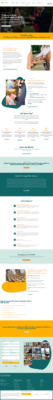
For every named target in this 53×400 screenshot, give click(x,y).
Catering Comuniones (17, 387)
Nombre (3, 341)
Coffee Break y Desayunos (31, 387)
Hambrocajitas (29, 383)
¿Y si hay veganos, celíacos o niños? (8, 312)
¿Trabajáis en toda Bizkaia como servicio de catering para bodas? (14, 314)
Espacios (34, 3)
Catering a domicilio (30, 384)
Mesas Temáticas (29, 392)
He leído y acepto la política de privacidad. (7, 361)
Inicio (1, 0)
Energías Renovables (34, 398)
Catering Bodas (16, 383)
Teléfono (12, 341)
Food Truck (28, 381)
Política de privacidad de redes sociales (18, 398)
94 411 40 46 (2, 382)
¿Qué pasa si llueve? (6, 310)
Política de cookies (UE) (27, 398)
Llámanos (6, 366)
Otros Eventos (23, 3)
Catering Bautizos (16, 386)
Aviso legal (2, 398)
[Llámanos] (6, 365)
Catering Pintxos (29, 386)
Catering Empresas (16, 381)
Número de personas (13, 352)
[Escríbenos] (15, 365)
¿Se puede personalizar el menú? (8, 307)
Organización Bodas (17, 384)
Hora (11, 349)
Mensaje (3, 355)
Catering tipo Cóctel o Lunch (31, 389)
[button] (17, 305)
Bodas (17, 3)
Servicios (29, 3)
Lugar (2, 352)
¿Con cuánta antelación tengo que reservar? (10, 316)
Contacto (27, 4)
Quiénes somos (42, 381)
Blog (40, 386)
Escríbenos (15, 366)
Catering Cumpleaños (17, 389)
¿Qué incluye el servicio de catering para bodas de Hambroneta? (13, 305)
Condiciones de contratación (8, 398)
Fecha (3, 349)
